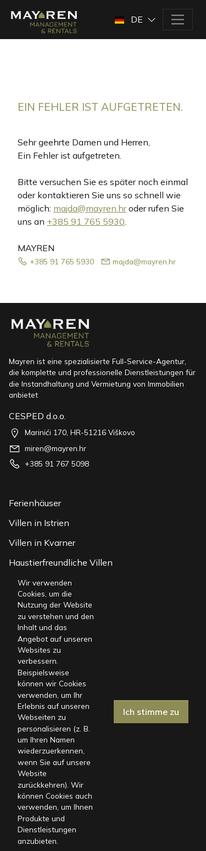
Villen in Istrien (39, 522)
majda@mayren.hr (89, 208)
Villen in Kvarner (42, 542)
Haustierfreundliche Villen (61, 562)
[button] (136, 19)
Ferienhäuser (35, 502)
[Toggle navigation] (178, 19)
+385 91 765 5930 (86, 221)
